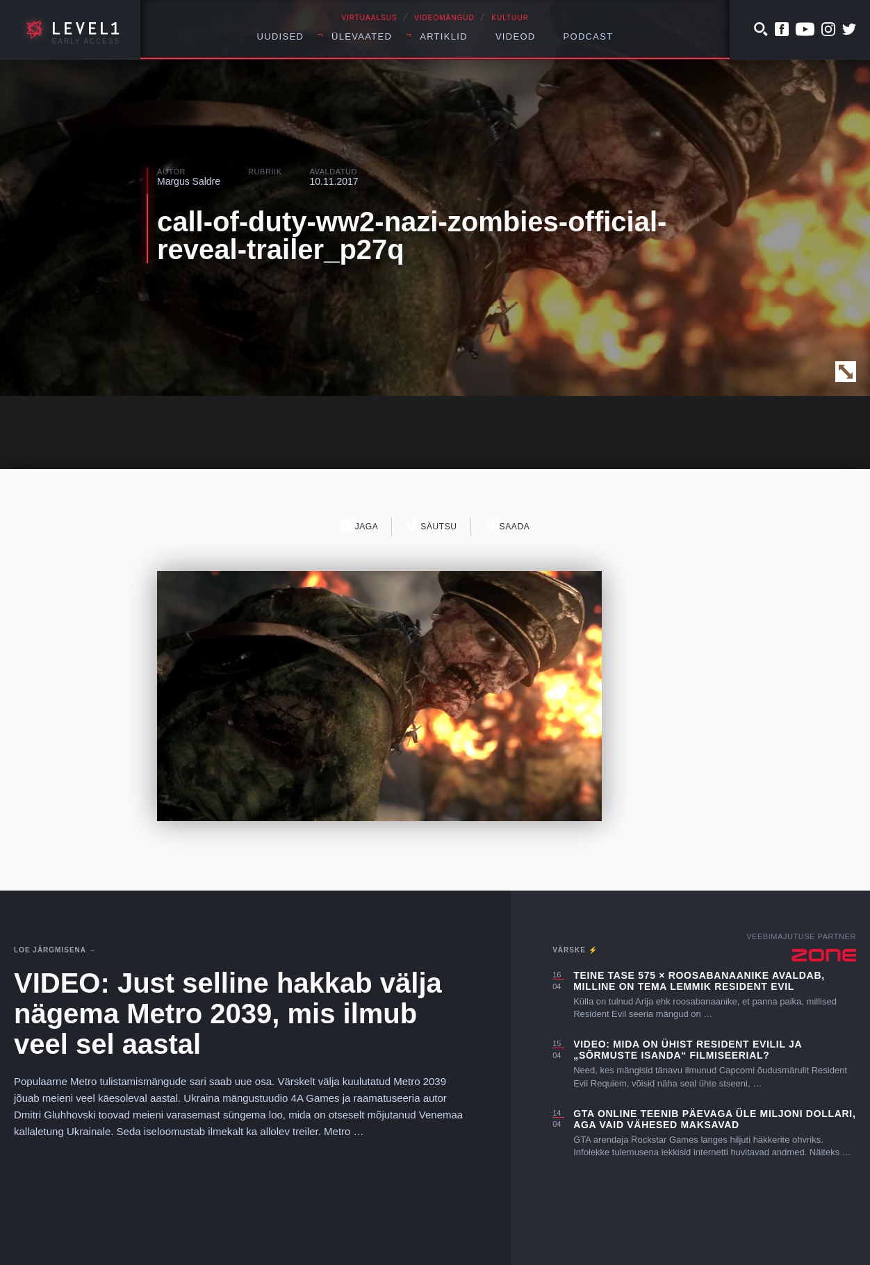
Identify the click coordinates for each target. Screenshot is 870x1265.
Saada (507, 526)
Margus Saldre (188, 181)
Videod (515, 36)
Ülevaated (361, 36)
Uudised (280, 36)
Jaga (359, 526)
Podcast (589, 36)
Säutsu (431, 526)
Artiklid (444, 36)
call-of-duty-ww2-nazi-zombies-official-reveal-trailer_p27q (411, 235)
